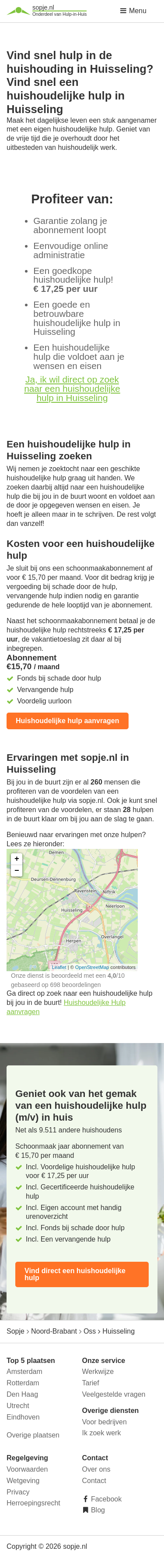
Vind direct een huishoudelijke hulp (75, 1274)
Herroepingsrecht (33, 1503)
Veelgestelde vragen (114, 1394)
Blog (97, 1510)
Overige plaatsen (33, 1435)
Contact (94, 1480)
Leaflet (59, 967)
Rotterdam (23, 1383)
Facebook (105, 1499)
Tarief (90, 1383)
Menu (133, 10)
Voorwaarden (27, 1469)
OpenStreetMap (92, 967)
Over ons (96, 1469)
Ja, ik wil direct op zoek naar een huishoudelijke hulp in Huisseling (72, 388)
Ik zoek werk (101, 1433)
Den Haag (22, 1394)
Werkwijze (98, 1371)
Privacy (18, 1492)
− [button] (16, 871)
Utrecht (18, 1405)
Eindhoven (23, 1417)
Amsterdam (24, 1371)
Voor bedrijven (104, 1422)
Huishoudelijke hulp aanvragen (67, 720)
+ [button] (16, 859)
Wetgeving (23, 1480)
